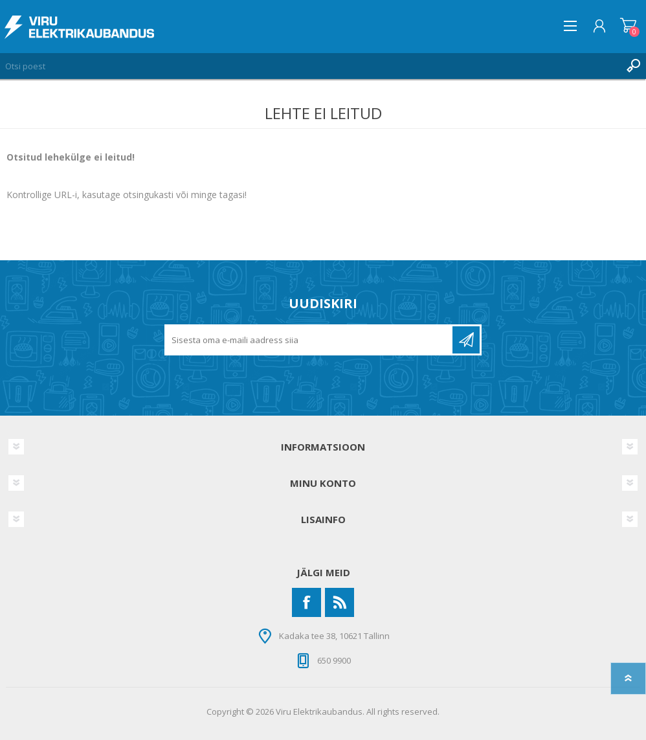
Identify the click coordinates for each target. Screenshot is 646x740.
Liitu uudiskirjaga (466, 339)
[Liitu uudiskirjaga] (309, 339)
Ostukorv (628, 26)
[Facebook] (306, 602)
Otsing (633, 66)
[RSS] (339, 602)
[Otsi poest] (310, 66)
